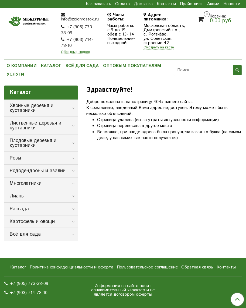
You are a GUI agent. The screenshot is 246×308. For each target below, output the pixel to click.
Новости (231, 4)
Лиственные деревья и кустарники (35, 126)
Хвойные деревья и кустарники (31, 108)
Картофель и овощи (32, 221)
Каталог (51, 66)
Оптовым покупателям (132, 66)
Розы (15, 158)
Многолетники (26, 183)
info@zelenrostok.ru (80, 19)
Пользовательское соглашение (147, 267)
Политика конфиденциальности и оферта (71, 267)
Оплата (122, 4)
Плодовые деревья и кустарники (33, 143)
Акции (213, 4)
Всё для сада (82, 66)
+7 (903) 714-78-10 (77, 43)
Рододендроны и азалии (38, 170)
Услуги (15, 74)
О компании (21, 66)
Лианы (17, 196)
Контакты (166, 4)
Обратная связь (197, 267)
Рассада (19, 209)
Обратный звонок (75, 52)
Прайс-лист (191, 4)
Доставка (143, 4)
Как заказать (98, 4)
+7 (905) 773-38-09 (77, 30)
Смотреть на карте (159, 47)
